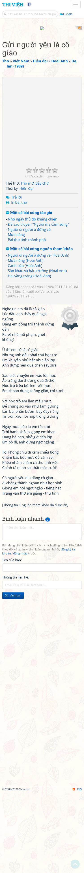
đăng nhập (20, 633)
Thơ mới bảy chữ (35, 263)
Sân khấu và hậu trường (28, 350)
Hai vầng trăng (20, 355)
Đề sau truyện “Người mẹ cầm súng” (38, 304)
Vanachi (47, 371)
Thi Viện (12, 4)
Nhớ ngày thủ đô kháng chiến (32, 299)
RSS (77, 869)
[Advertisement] (42, 68)
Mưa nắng (16, 314)
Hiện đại (26, 268)
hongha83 (28, 366)
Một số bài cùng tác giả (29, 292)
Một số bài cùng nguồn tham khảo (39, 329)
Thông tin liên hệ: (15, 657)
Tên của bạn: (12, 639)
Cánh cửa (16, 345)
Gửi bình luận (13, 675)
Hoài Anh (60, 335)
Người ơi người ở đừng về (29, 309)
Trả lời (16, 277)
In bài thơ (19, 282)
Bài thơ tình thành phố (27, 319)
